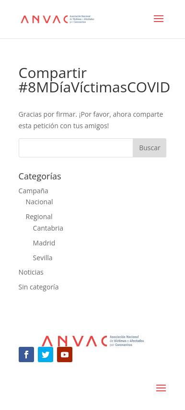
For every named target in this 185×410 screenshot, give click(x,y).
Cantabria (48, 228)
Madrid (44, 242)
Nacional (39, 201)
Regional (39, 216)
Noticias (31, 272)
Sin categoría (39, 286)
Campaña (33, 190)
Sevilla (43, 257)
